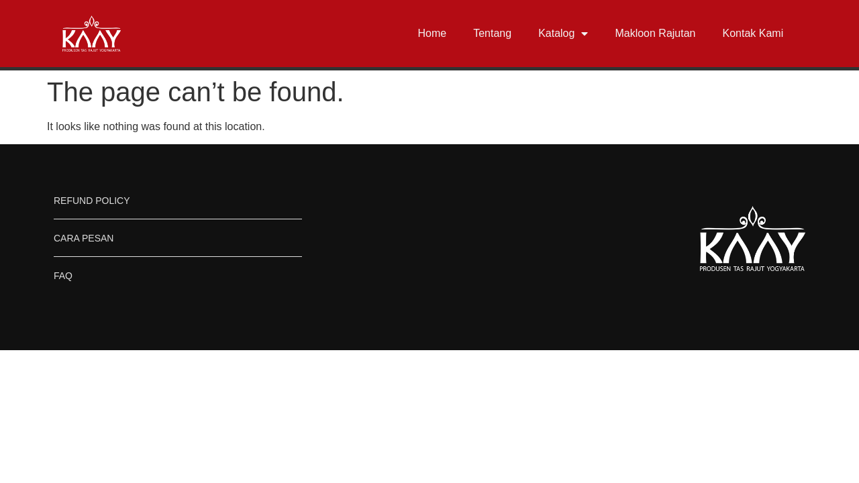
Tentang (492, 33)
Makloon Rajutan (655, 33)
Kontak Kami (752, 33)
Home (432, 33)
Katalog (563, 33)
